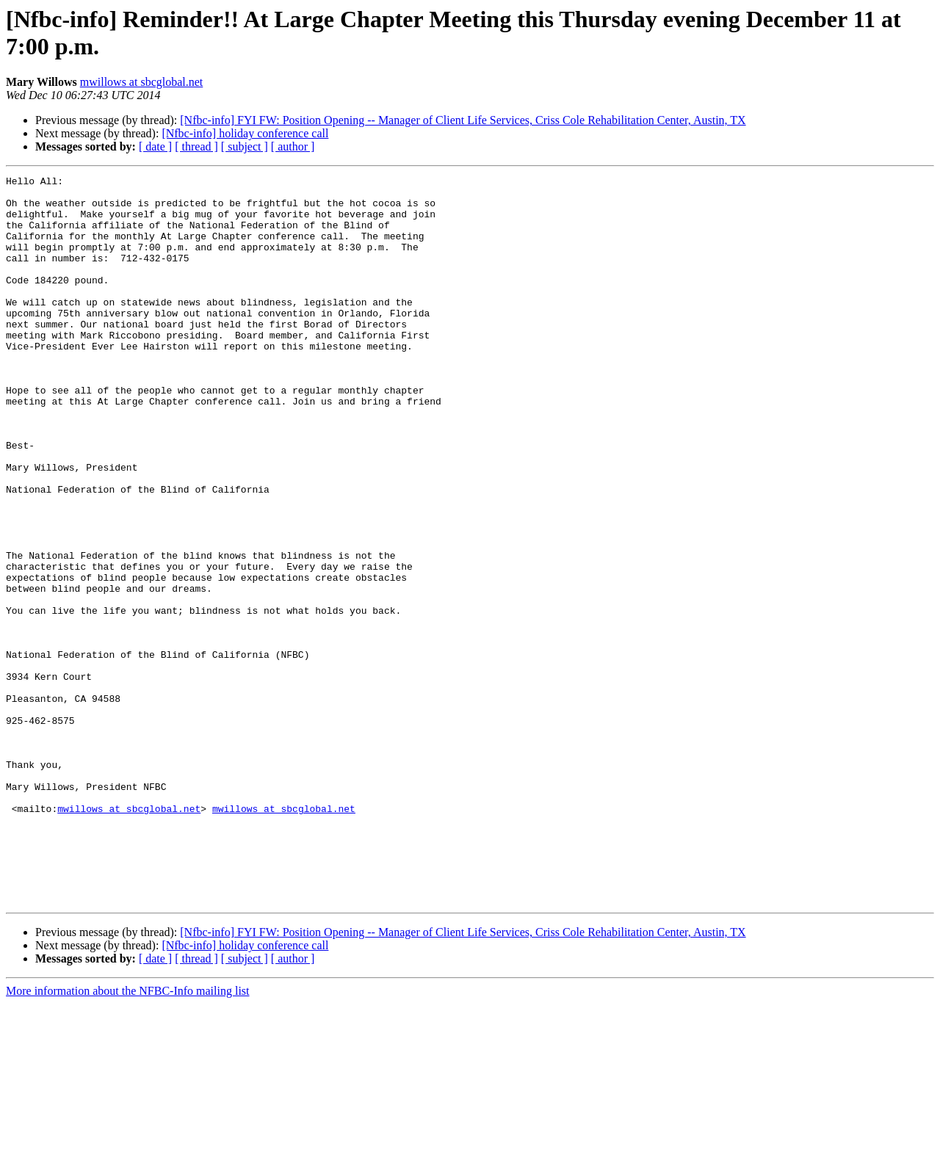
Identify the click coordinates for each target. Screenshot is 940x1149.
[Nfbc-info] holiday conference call (245, 133)
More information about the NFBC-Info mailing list (128, 1136)
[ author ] (293, 146)
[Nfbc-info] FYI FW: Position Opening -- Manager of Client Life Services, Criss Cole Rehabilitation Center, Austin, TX (462, 120)
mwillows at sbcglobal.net (141, 82)
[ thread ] (196, 146)
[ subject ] (244, 146)
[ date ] (155, 146)
